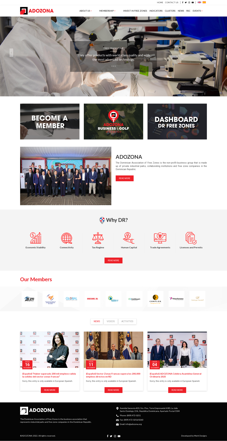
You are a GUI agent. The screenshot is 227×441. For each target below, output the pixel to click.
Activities (127, 321)
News (186, 10)
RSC (194, 10)
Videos (111, 321)
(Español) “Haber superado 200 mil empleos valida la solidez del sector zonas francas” (49, 375)
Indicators (161, 10)
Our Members (36, 279)
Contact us (171, 2)
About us (102, 10)
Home (160, 2)
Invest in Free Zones (141, 10)
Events (203, 10)
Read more (124, 178)
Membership (118, 10)
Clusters (175, 10)
